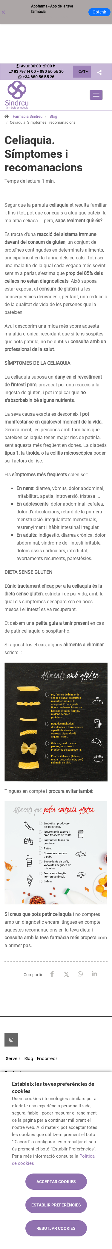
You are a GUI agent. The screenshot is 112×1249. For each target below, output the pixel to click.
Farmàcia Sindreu (27, 116)
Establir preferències (56, 1205)
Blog (53, 116)
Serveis (13, 1059)
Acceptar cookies (56, 1181)
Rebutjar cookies (56, 1228)
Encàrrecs (47, 1059)
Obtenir (99, 12)
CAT (82, 71)
